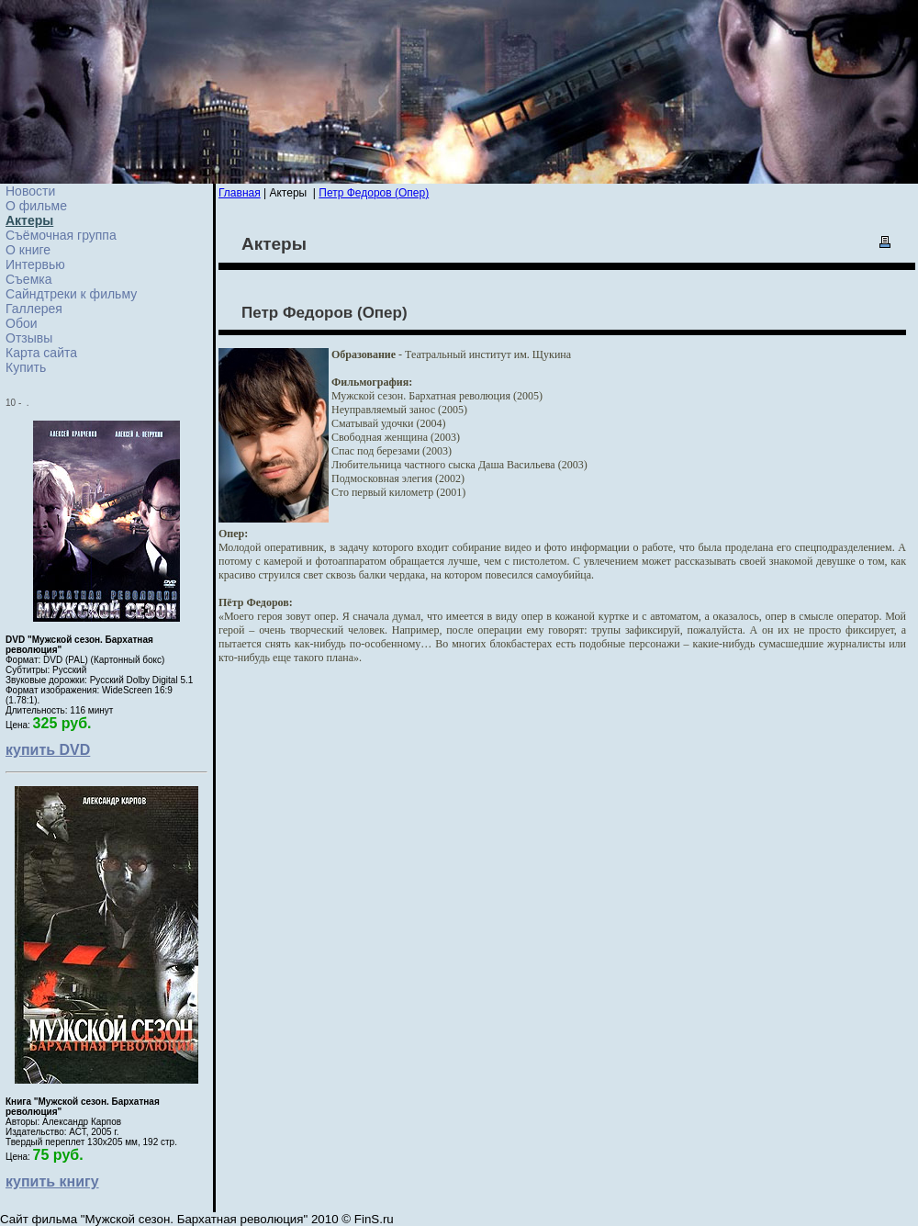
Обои (22, 323)
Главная (239, 192)
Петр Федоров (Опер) (374, 192)
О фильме (36, 205)
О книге (28, 249)
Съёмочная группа (61, 235)
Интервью (35, 264)
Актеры (29, 220)
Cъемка (29, 279)
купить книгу (52, 1181)
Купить (26, 367)
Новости (30, 191)
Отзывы (29, 338)
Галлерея (34, 308)
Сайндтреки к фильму (71, 294)
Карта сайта (41, 352)
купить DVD (48, 750)
